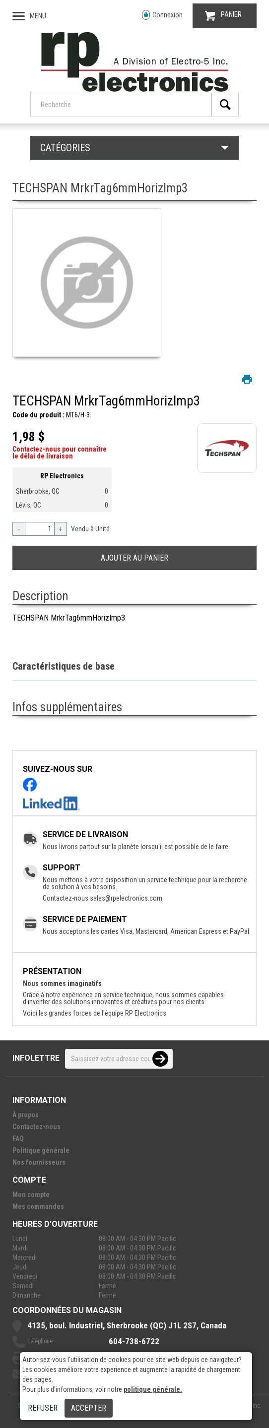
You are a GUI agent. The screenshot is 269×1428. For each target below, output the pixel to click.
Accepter (88, 1408)
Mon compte (31, 1195)
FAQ (18, 1138)
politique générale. (153, 1389)
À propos (25, 1115)
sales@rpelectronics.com (126, 898)
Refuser (43, 1408)
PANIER (223, 15)
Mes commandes (38, 1206)
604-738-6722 (134, 1341)
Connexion (162, 15)
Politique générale (40, 1150)
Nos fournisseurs (39, 1162)
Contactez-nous (36, 1127)
